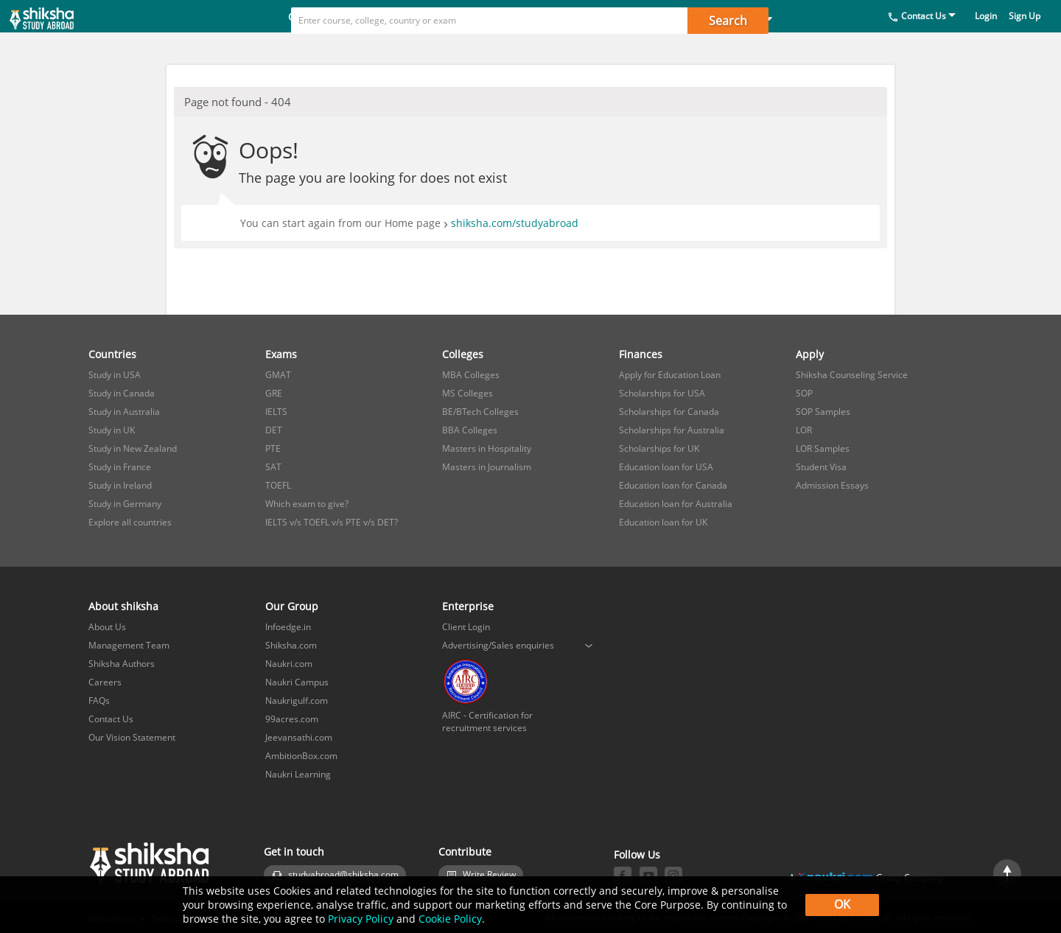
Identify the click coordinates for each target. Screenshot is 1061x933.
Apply (641, 49)
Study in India (732, 49)
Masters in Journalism (486, 467)
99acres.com (291, 719)
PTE (273, 448)
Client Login (466, 627)
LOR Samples (823, 448)
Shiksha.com (291, 645)
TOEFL (278, 485)
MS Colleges (467, 393)
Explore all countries (130, 522)
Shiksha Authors (121, 663)
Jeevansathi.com (298, 737)
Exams (400, 49)
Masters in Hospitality (486, 448)
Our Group (291, 606)
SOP (804, 393)
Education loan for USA (666, 467)
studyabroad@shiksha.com (343, 874)
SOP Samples (823, 411)
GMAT (278, 374)
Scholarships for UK (659, 448)
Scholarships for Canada (669, 411)
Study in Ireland (120, 485)
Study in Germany (124, 503)
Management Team (128, 645)
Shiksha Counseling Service (852, 374)
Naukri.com (288, 663)
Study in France (119, 467)
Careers (105, 682)
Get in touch (294, 852)
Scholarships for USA (662, 393)
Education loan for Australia (675, 503)
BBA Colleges (469, 430)
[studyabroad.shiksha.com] (66, 32)
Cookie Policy (450, 919)
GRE (273, 393)
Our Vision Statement (131, 737)
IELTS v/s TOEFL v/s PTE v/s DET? (331, 522)
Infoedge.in (288, 627)
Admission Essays (832, 485)
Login (986, 48)
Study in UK (111, 430)
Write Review (489, 874)
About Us (107, 627)
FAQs (99, 700)
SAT (273, 467)
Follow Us (637, 855)
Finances (564, 49)
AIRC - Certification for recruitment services (487, 721)
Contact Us (923, 48)
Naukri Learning (298, 774)
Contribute (464, 852)
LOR (804, 430)
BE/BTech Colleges (480, 411)
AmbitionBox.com (301, 755)
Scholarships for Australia (671, 430)
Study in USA (114, 374)
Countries (318, 49)
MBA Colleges (471, 374)
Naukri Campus (297, 682)
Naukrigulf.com (296, 700)
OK (842, 904)
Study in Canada (121, 393)
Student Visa (821, 467)
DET (273, 430)
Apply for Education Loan (670, 374)
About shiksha (123, 606)
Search (728, 21)
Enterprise (468, 606)
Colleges (479, 49)
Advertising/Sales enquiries (498, 645)
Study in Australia (124, 411)
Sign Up (1024, 48)
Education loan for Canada (673, 485)
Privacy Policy (360, 919)
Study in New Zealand (132, 448)
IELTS (276, 411)
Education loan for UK (663, 522)
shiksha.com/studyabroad (514, 223)
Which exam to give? (307, 503)
